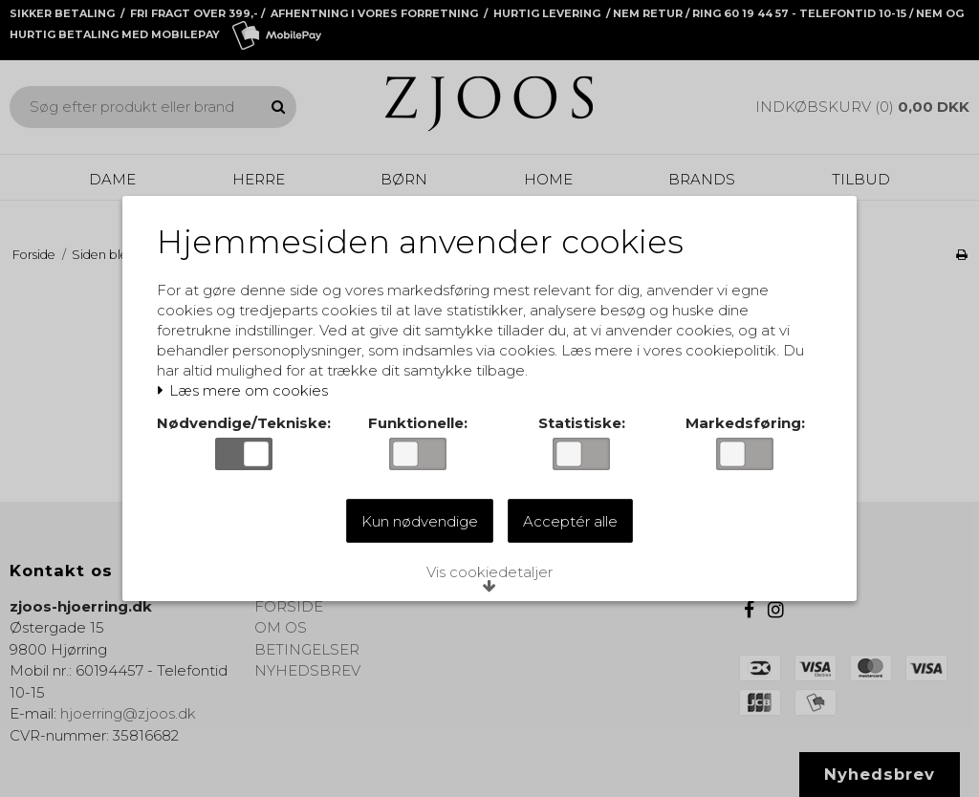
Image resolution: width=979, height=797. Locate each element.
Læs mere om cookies (246, 392)
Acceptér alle (570, 522)
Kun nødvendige (419, 522)
